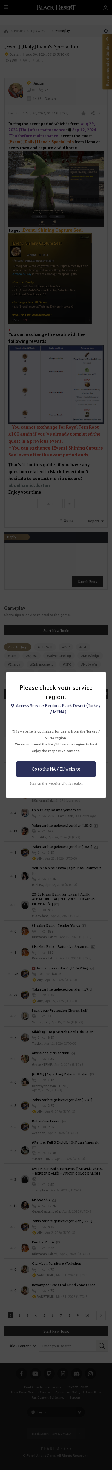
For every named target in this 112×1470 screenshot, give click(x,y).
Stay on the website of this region (56, 783)
